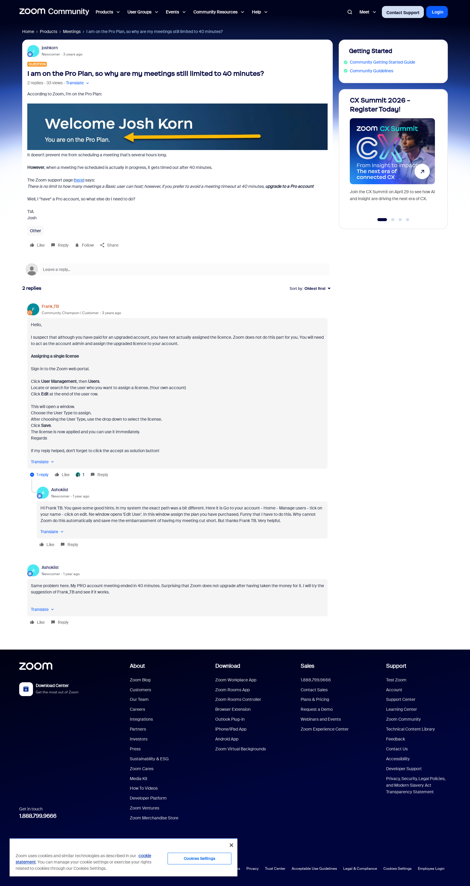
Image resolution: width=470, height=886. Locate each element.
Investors (138, 739)
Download (227, 666)
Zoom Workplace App (235, 680)
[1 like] (80, 474)
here (79, 180)
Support (396, 666)
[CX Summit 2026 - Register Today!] (392, 156)
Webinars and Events (321, 719)
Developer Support (404, 768)
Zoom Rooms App (232, 689)
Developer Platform (148, 798)
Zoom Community (403, 719)
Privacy (252, 868)
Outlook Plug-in (230, 719)
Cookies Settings (397, 868)
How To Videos (144, 788)
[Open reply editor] (177, 269)
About (137, 666)
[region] (123, 857)
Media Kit (138, 778)
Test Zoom (396, 680)
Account (394, 689)
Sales (307, 666)
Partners (138, 729)
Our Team (139, 699)
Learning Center (401, 709)
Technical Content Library (410, 729)
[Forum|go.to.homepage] (54, 12)
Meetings (72, 31)
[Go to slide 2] (393, 219)
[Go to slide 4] (407, 219)
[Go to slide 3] (400, 219)
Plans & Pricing (315, 699)
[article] (177, 391)
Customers (140, 689)
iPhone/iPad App (230, 729)
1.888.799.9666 (37, 816)
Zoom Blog (140, 680)
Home (28, 31)
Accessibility (398, 758)
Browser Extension (233, 709)
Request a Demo (317, 709)
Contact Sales (314, 689)
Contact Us (397, 749)
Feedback (395, 739)
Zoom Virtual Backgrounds (240, 749)
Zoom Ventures (144, 808)
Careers (137, 709)
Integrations (141, 719)
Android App (226, 739)
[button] (78, 83)
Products (48, 31)
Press (135, 749)
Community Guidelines (371, 71)
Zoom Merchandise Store (154, 818)
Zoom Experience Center (325, 729)
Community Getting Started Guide (382, 62)
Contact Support (402, 12)
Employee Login (431, 868)
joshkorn (50, 47)
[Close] (231, 845)
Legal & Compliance (360, 868)
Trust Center (275, 868)
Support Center (400, 699)
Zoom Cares (141, 768)
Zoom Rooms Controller (238, 699)
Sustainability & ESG (149, 758)
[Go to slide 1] (382, 219)
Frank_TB (50, 306)
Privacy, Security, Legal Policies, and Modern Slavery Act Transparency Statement (415, 785)
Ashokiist (59, 489)
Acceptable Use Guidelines (314, 868)
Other (35, 230)
